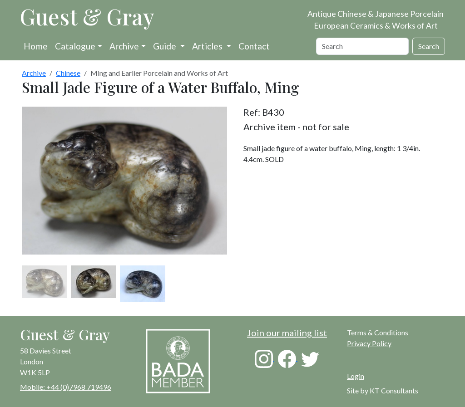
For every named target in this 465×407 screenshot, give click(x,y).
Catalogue (75, 46)
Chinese (68, 73)
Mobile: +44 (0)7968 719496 (65, 386)
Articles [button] (208, 46)
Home (36, 46)
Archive (124, 46)
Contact (254, 46)
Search (428, 46)
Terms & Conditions (377, 332)
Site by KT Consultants (382, 390)
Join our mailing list (287, 332)
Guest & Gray (87, 16)
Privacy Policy (369, 343)
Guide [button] (165, 46)
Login (355, 376)
